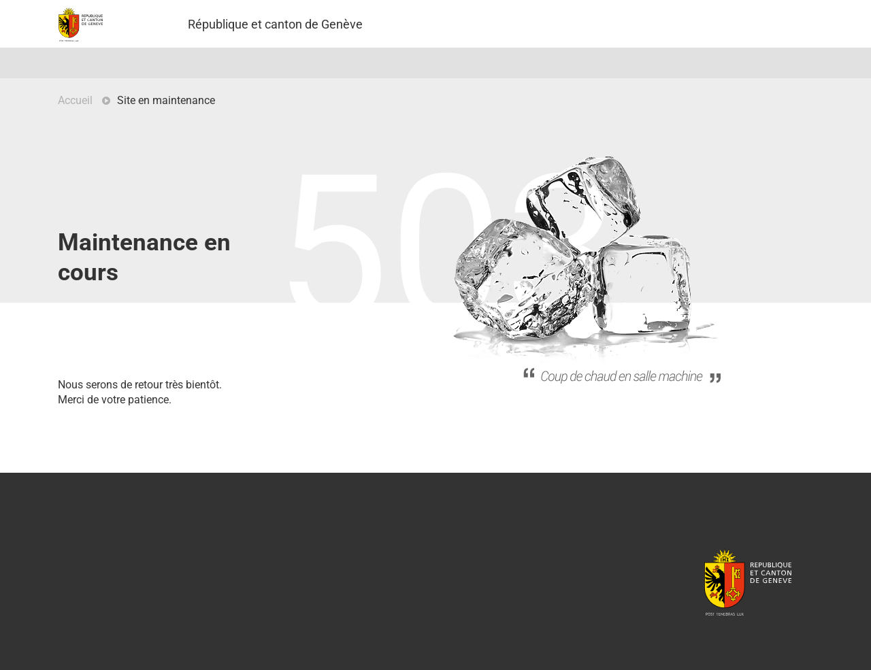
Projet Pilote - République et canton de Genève (81, 24)
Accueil (75, 100)
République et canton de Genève (747, 582)
